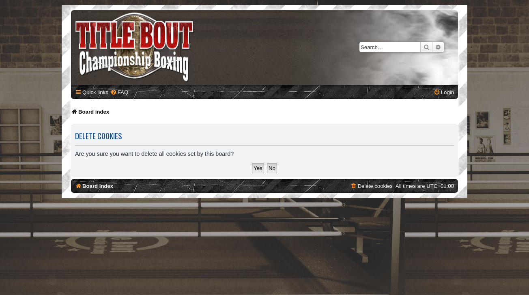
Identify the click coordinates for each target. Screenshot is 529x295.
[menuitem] (119, 92)
